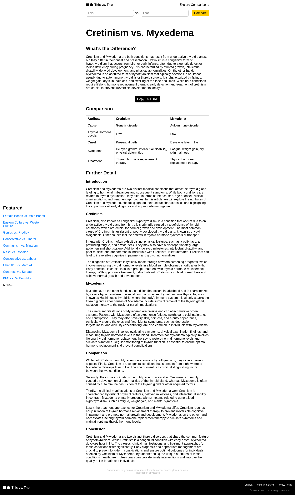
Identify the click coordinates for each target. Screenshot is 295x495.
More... (8, 284)
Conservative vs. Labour (19, 258)
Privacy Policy (285, 484)
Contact (248, 484)
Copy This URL (147, 99)
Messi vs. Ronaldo (15, 252)
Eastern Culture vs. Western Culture (22, 224)
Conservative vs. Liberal (19, 239)
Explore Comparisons (194, 4)
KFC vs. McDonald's (17, 278)
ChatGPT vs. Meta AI (17, 265)
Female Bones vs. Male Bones (24, 216)
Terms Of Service (265, 484)
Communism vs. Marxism (20, 245)
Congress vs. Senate (17, 271)
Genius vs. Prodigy (16, 232)
